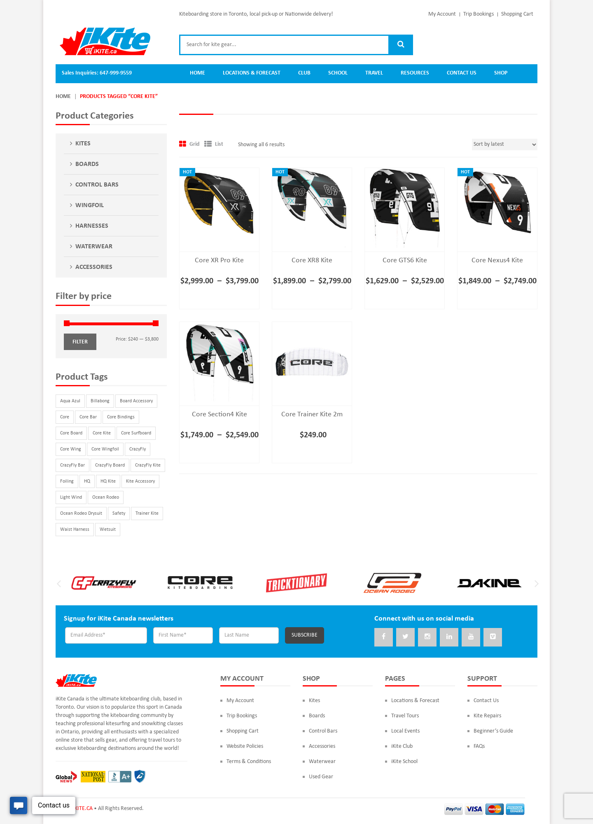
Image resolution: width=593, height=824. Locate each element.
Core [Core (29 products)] (64, 417)
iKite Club (402, 746)
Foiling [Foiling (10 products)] (67, 481)
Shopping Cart (517, 14)
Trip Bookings (478, 14)
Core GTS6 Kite (405, 260)
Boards (87, 164)
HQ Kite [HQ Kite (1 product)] (108, 481)
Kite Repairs (487, 716)
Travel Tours (405, 716)
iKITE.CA (83, 808)
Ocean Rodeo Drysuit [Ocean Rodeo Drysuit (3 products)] (81, 513)
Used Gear (321, 777)
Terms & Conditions (248, 762)
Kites (83, 143)
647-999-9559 (116, 73)
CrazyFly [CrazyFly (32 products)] (137, 449)
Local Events (405, 731)
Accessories (93, 267)
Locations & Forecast (415, 701)
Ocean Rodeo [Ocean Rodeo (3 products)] (105, 497)
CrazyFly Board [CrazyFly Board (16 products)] (110, 465)
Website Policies (244, 746)
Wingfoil (89, 205)
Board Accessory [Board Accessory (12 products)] (136, 401)
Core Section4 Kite (219, 414)
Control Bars (97, 185)
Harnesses (91, 226)
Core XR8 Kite (312, 260)
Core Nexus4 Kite (497, 260)
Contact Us (486, 701)
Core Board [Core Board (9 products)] (71, 433)
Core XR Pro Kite (219, 260)
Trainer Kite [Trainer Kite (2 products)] (147, 513)
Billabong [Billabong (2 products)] (100, 401)
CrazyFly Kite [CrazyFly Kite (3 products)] (148, 465)
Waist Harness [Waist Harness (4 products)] (74, 529)
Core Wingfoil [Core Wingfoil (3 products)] (105, 449)
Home (63, 96)
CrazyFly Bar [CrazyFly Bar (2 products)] (72, 465)
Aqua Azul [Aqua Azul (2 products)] (70, 401)
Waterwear (93, 246)
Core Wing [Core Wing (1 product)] (70, 449)
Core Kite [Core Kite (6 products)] (102, 433)
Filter (80, 342)
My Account (442, 14)
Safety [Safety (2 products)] (118, 513)
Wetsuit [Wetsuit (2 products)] (108, 529)
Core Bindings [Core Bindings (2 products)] (121, 417)
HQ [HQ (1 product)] (87, 481)
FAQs (479, 746)
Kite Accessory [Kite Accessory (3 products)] (140, 481)
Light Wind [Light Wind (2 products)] (71, 497)
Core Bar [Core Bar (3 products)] (88, 417)
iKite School (404, 762)
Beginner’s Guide (493, 731)
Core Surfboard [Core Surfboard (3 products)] (136, 433)
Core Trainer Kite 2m (312, 414)
